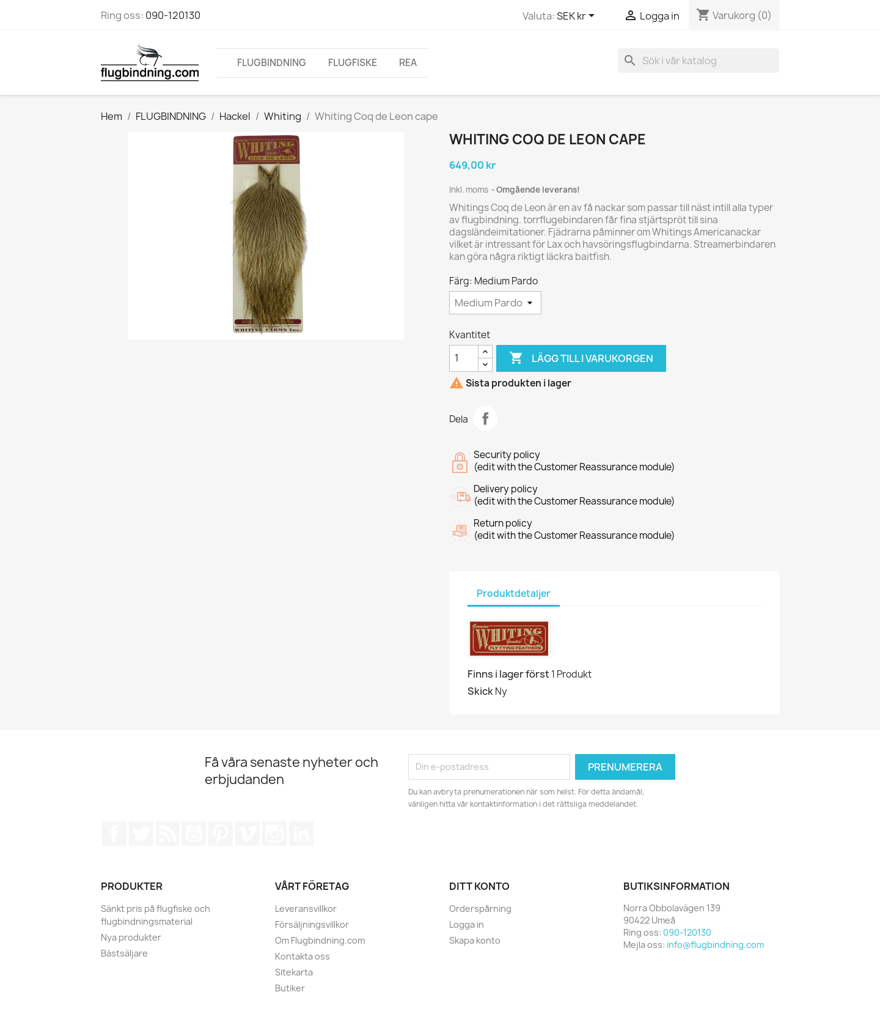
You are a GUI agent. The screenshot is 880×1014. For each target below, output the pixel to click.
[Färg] (495, 302)
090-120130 (172, 15)
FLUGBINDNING (271, 62)
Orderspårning (480, 908)
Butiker (290, 988)
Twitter (141, 833)
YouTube (194, 833)
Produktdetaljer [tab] (514, 593)
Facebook (114, 833)
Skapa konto (475, 940)
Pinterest (220, 833)
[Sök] (698, 60)
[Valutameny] (578, 16)
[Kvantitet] (464, 358)
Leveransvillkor (306, 908)
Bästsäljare (124, 953)
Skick (480, 691)
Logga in (466, 924)
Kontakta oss (302, 956)
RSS (167, 833)
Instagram (274, 833)
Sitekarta (294, 972)
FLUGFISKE (352, 62)
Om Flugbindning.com (320, 940)
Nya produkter (131, 937)
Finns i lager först (508, 674)
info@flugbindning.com (715, 944)
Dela (485, 418)
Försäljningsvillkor (312, 924)
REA (408, 62)
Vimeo (247, 833)
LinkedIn (301, 833)
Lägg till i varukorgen (581, 358)
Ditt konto (479, 886)
